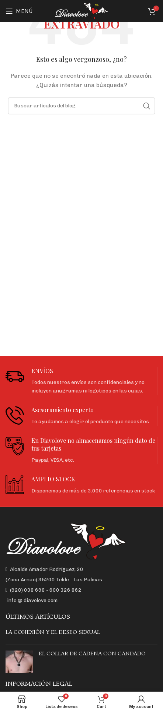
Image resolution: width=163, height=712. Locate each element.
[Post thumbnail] (19, 662)
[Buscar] (81, 105)
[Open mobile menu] (19, 11)
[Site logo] (81, 11)
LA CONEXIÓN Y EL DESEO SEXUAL (53, 632)
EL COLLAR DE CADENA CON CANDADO (92, 654)
